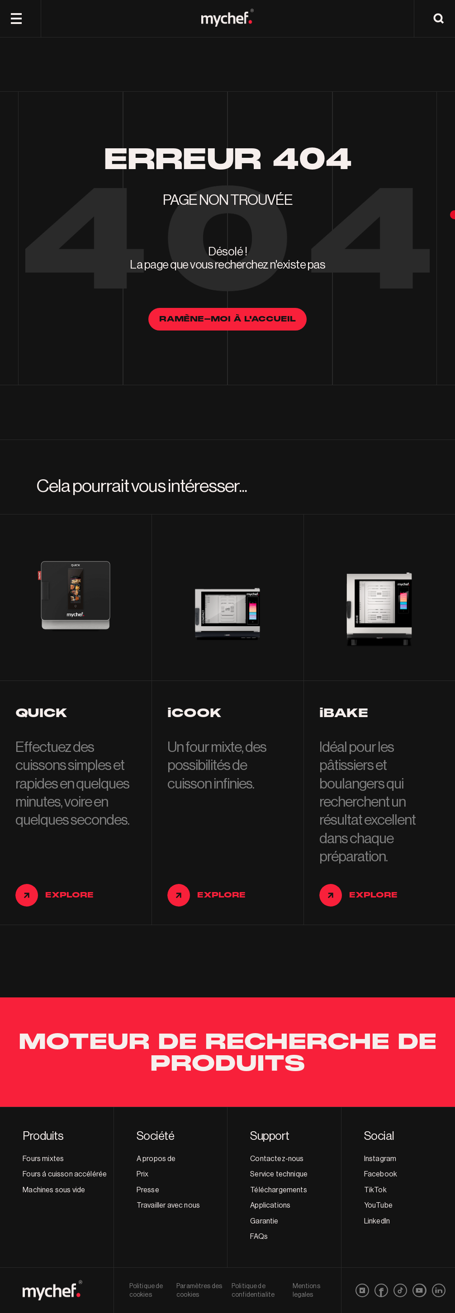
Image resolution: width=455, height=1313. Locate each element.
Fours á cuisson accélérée (65, 1174)
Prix (143, 1174)
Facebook (380, 1174)
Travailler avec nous (168, 1205)
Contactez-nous (276, 1158)
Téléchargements (278, 1190)
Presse (148, 1190)
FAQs (259, 1236)
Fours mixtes (43, 1158)
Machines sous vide (54, 1190)
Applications (270, 1205)
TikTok (375, 1190)
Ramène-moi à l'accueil (227, 319)
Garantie (264, 1221)
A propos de (156, 1158)
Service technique (279, 1174)
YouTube (378, 1205)
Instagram (380, 1158)
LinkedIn (377, 1221)
